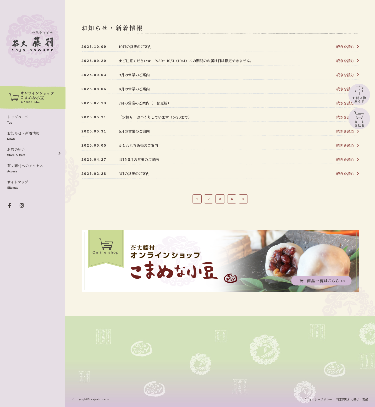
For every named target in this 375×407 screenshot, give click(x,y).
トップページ (32, 120)
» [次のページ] (243, 199)
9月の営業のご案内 (134, 74)
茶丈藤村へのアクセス (32, 168)
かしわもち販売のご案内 (138, 145)
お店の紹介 (32, 152)
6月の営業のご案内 (134, 131)
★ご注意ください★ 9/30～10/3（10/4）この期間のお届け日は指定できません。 (186, 60)
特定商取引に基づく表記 (352, 399)
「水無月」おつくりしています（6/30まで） (155, 117)
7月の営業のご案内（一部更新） (145, 102)
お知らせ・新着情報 (32, 136)
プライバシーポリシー (317, 399)
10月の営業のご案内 (135, 46)
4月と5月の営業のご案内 (139, 159)
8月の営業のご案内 (134, 88)
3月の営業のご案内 (134, 173)
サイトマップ (32, 185)
